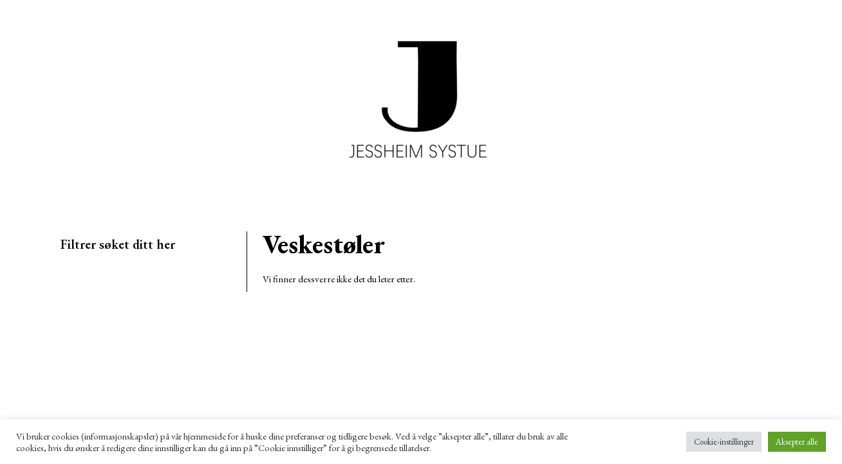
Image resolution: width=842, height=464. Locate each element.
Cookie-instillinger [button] (724, 441)
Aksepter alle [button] (797, 441)
